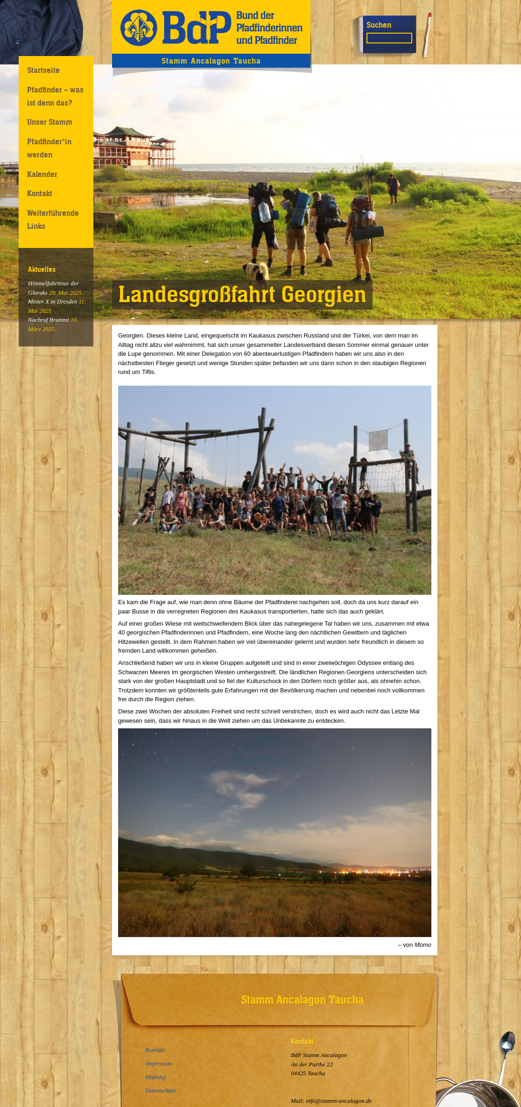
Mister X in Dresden (52, 301)
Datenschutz (161, 1090)
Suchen (378, 24)
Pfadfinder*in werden (49, 148)
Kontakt (39, 193)
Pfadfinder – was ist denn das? (55, 96)
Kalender (42, 174)
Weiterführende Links (53, 219)
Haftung (156, 1076)
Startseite (43, 70)
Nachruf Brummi (48, 319)
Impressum (159, 1063)
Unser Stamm (49, 122)
